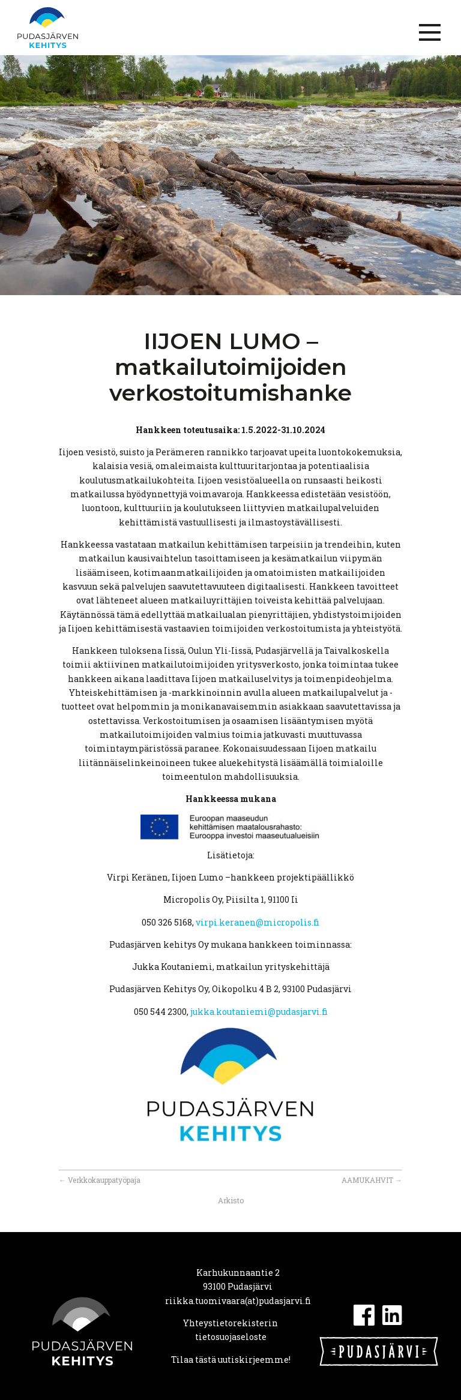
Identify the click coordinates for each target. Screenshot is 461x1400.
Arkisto (231, 1200)
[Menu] (429, 32)
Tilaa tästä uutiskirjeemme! (231, 1359)
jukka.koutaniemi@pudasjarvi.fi (259, 1011)
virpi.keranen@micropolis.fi (257, 922)
